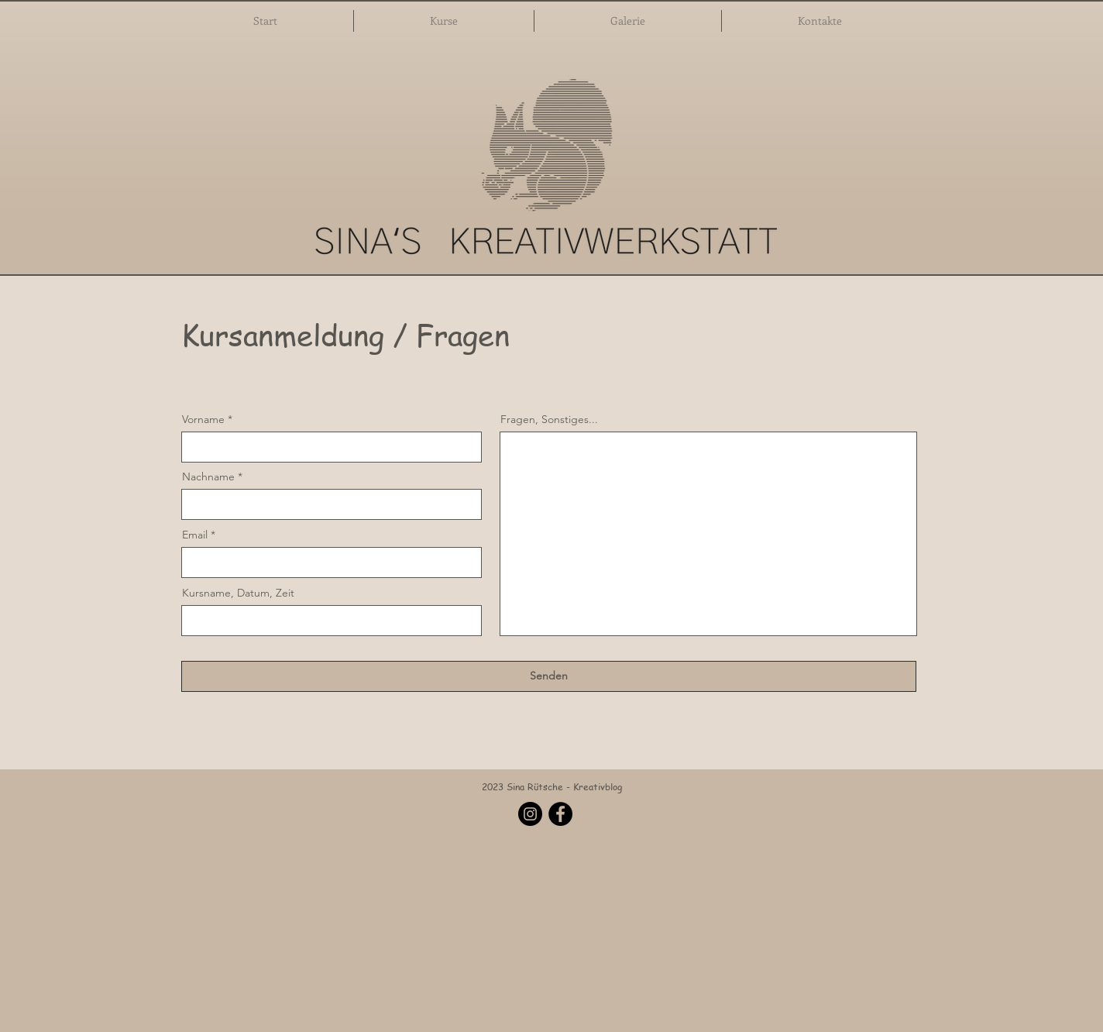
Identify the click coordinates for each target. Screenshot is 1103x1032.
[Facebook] (560, 814)
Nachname (208, 476)
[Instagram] (530, 814)
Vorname (203, 419)
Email (195, 534)
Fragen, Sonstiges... (549, 419)
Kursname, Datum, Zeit (238, 592)
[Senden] (548, 676)
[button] (444, 21)
